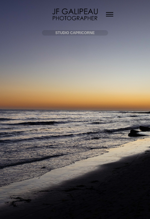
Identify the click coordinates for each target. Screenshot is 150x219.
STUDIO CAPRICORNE (74, 33)
